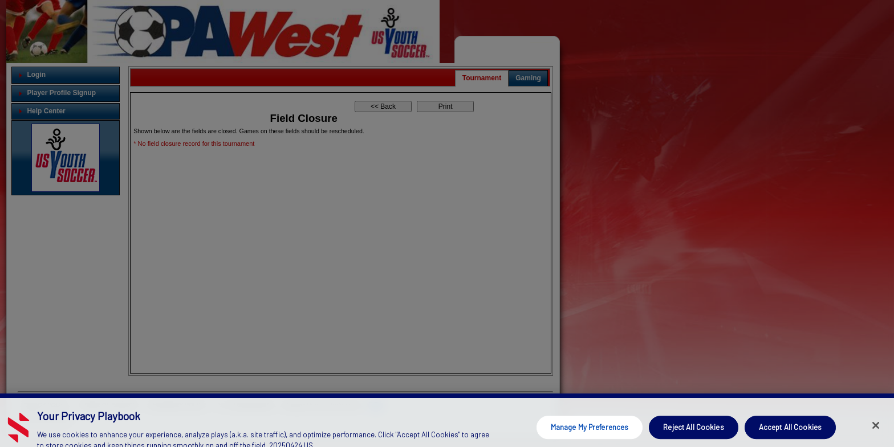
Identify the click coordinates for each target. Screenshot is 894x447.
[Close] (875, 431)
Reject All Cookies (693, 432)
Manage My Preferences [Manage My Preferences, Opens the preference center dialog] (590, 432)
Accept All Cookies (790, 432)
